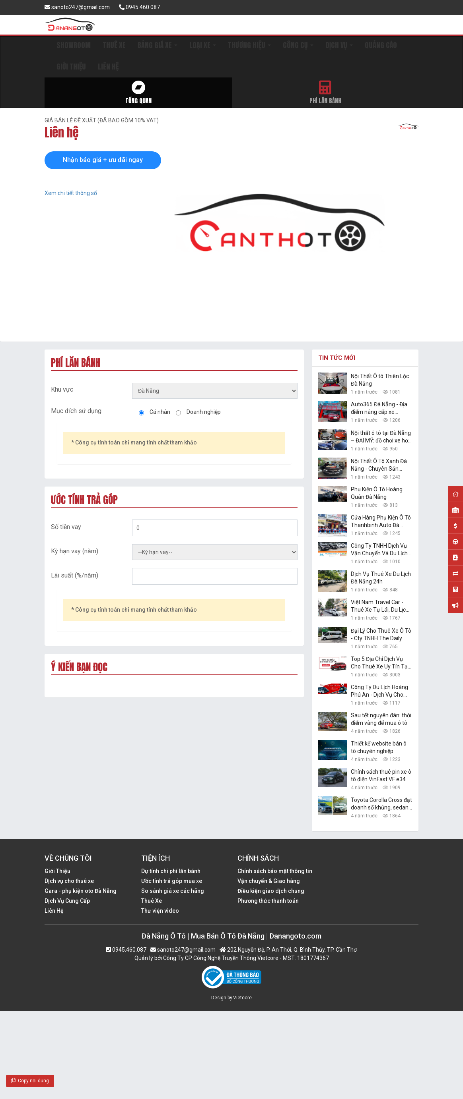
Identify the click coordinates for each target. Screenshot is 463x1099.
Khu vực (62, 389)
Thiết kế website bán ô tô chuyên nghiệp (379, 747)
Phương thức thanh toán (268, 901)
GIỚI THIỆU (71, 66)
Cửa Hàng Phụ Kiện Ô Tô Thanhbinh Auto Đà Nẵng (381, 521)
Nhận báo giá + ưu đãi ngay (103, 160)
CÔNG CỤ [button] (298, 45)
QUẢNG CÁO (381, 45)
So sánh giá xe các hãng (172, 891)
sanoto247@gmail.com (77, 7)
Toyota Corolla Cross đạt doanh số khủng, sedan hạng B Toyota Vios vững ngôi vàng (381, 804)
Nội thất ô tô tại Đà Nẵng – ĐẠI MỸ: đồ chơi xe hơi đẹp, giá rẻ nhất (381, 437)
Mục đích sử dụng (76, 411)
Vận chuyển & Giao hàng (268, 881)
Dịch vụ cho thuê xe (69, 881)
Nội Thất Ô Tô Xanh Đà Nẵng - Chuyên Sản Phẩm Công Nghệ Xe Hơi (381, 465)
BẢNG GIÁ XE (157, 45)
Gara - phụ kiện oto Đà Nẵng (81, 891)
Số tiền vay (66, 527)
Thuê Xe (151, 901)
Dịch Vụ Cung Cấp (67, 901)
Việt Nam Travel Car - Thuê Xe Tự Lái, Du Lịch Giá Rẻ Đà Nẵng (380, 606)
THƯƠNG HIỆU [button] (249, 45)
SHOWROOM (73, 45)
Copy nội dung (30, 1081)
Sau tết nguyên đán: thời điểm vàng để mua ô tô (381, 719)
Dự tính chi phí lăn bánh (170, 871)
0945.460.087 (139, 7)
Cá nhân (160, 412)
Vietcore (242, 997)
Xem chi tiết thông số (71, 193)
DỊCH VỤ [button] (339, 45)
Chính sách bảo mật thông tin (274, 871)
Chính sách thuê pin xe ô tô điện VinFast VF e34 (381, 775)
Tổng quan (138, 92)
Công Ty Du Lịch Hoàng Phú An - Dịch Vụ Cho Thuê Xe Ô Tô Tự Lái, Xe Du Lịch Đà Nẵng (380, 691)
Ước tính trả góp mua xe (171, 881)
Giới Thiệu (57, 871)
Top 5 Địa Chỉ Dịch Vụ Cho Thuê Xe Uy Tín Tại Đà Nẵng (380, 663)
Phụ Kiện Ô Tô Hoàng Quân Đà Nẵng (377, 493)
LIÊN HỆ (108, 66)
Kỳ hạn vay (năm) (74, 551)
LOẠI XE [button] (202, 45)
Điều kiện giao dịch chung (270, 891)
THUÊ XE (114, 45)
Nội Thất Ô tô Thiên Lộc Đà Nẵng (380, 380)
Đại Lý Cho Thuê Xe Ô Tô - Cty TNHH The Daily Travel (381, 635)
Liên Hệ (54, 911)
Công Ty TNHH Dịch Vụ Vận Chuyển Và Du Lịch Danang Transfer (379, 550)
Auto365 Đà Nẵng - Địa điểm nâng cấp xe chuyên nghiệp (379, 408)
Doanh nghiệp (204, 412)
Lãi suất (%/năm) (74, 575)
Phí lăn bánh (325, 92)
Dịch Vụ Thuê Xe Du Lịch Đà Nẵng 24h (381, 578)
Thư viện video (160, 911)
